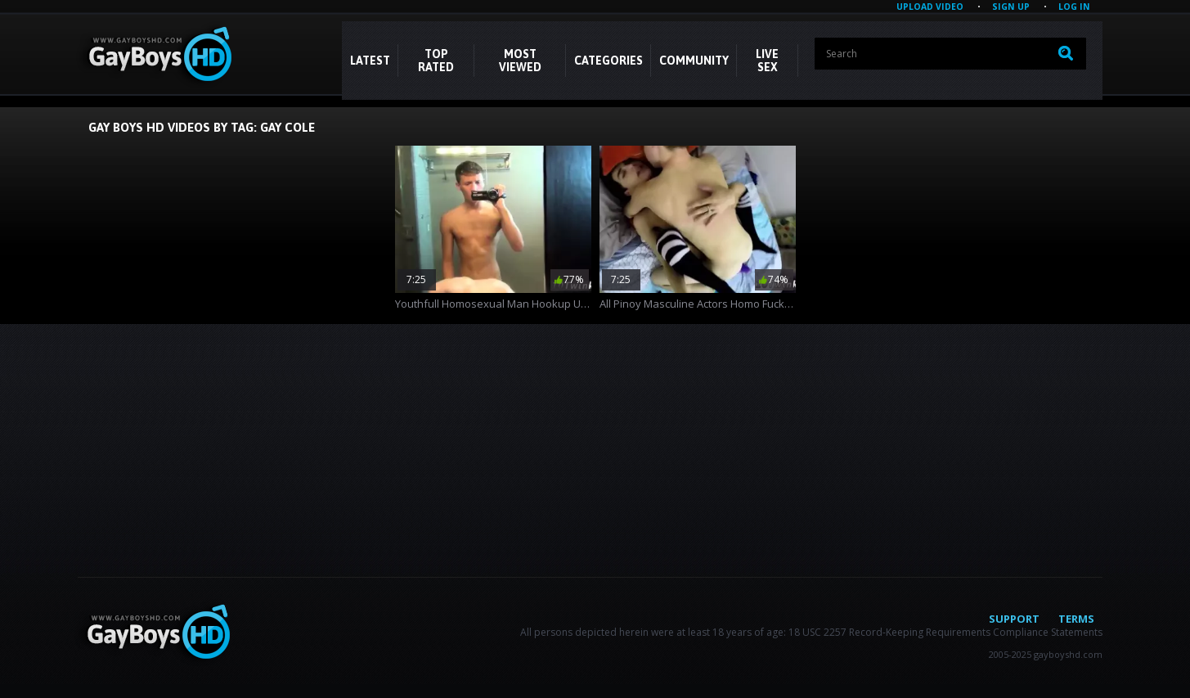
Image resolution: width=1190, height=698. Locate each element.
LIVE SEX (767, 60)
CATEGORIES (608, 60)
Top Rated (436, 60)
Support (1014, 618)
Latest (370, 60)
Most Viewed (520, 60)
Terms (1076, 618)
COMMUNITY (694, 60)
